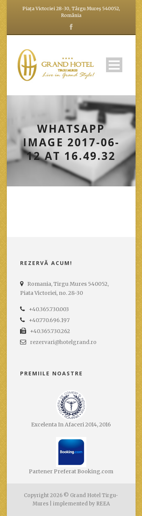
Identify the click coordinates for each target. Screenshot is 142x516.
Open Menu (114, 64)
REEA (103, 504)
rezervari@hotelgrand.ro (63, 342)
